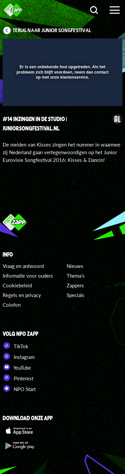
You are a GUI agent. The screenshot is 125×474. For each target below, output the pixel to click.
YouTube (17, 367)
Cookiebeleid (17, 285)
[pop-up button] (87, 48)
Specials (75, 295)
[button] (100, 48)
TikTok (15, 346)
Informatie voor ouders (28, 276)
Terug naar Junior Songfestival (52, 30)
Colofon (12, 305)
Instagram (19, 356)
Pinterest (18, 378)
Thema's (76, 276)
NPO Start (19, 388)
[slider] (62, 97)
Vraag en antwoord (23, 266)
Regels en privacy (22, 295)
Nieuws (75, 266)
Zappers (75, 285)
